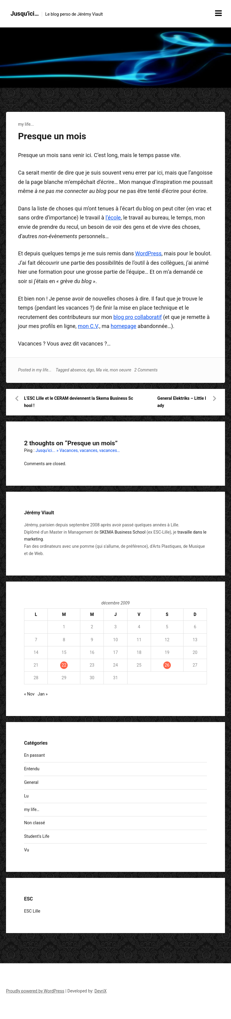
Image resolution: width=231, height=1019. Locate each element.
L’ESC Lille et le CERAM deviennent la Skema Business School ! (78, 402)
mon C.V (88, 326)
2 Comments (146, 370)
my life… (31, 809)
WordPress (148, 253)
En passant (34, 755)
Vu (26, 849)
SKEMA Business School (123, 532)
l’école (113, 217)
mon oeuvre (120, 370)
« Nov (29, 694)
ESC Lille (32, 911)
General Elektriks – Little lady (181, 402)
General (31, 782)
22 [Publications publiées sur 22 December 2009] (64, 665)
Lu (26, 795)
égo (91, 370)
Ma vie (102, 370)
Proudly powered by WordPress (35, 991)
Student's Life (36, 836)
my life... (26, 124)
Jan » (43, 694)
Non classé (34, 822)
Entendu (31, 768)
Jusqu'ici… (25, 13)
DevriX (100, 991)
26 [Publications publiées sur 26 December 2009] (167, 665)
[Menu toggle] (218, 13)
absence (77, 370)
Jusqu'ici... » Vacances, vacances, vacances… (77, 450)
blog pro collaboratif (137, 317)
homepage (123, 326)
